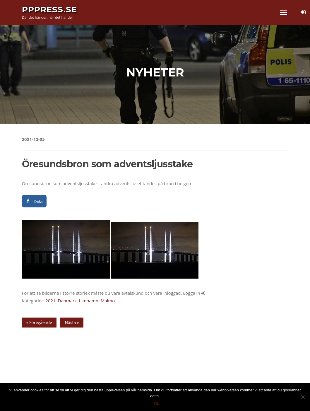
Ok (156, 403)
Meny (283, 12)
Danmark (67, 300)
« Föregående (39, 322)
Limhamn (88, 300)
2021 (50, 300)
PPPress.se (49, 9)
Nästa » (72, 322)
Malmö (108, 300)
